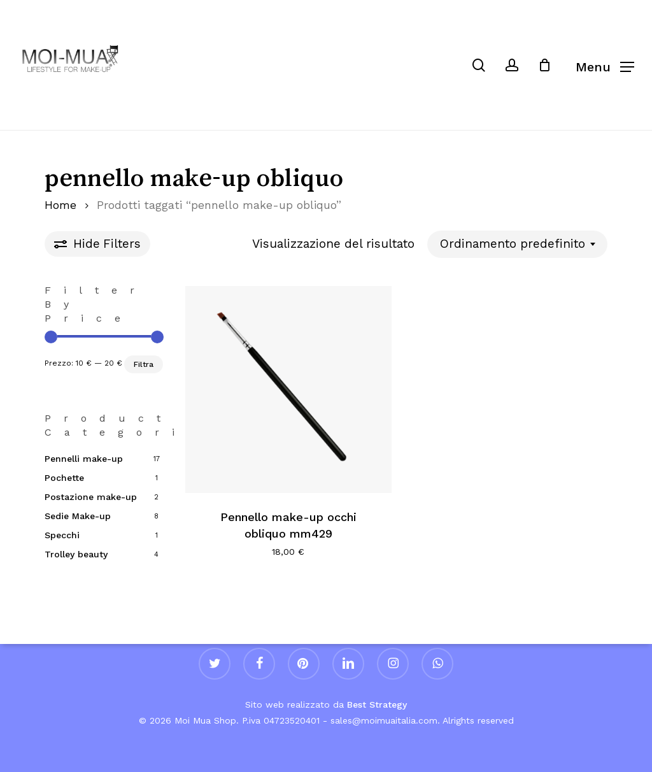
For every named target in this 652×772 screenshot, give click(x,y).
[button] (605, 65)
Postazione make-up (91, 497)
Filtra (143, 364)
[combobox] (517, 244)
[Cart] (551, 65)
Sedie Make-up (78, 516)
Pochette (64, 478)
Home (60, 205)
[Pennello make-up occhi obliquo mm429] (288, 389)
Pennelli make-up (84, 459)
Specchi (62, 535)
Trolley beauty (76, 554)
